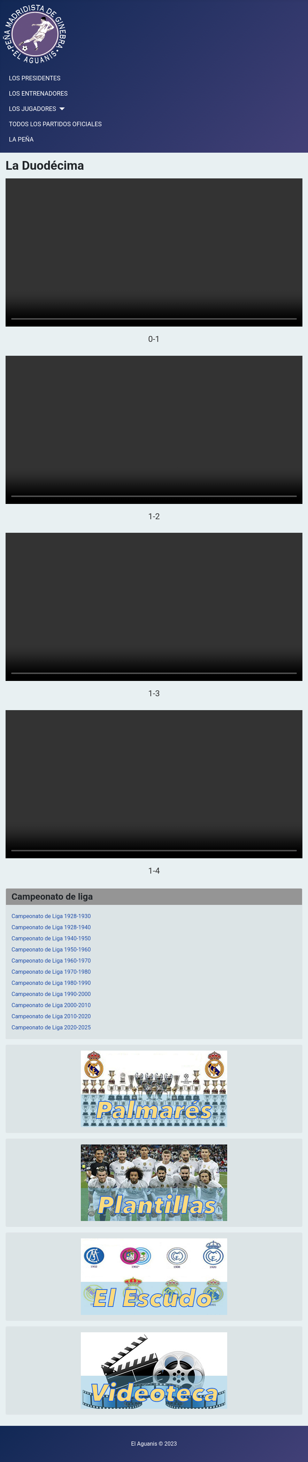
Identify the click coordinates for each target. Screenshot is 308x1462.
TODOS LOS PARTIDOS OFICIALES (55, 124)
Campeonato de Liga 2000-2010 (51, 1005)
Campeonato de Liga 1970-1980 (51, 972)
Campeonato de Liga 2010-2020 (51, 1016)
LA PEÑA (21, 139)
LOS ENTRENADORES (38, 93)
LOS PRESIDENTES (35, 78)
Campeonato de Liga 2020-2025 (51, 1027)
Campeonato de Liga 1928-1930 (51, 916)
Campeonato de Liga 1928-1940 (51, 927)
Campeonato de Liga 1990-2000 (51, 994)
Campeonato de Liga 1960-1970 (51, 960)
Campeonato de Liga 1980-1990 (51, 983)
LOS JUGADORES (32, 108)
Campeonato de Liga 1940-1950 (51, 938)
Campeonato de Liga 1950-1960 (51, 949)
